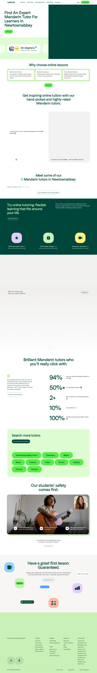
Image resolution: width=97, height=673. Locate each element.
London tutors (81, 640)
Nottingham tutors (82, 655)
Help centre (66, 640)
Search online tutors (13, 218)
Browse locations (39, 651)
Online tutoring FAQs (54, 643)
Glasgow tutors (81, 649)
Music (18, 462)
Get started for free (48, 580)
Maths (66, 455)
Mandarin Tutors (17, 187)
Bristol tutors (81, 659)
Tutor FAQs (52, 653)
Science (33, 462)
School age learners (40, 2)
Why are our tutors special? (15, 394)
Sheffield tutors (81, 657)
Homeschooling (39, 647)
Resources (57, 2)
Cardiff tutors (81, 664)
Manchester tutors (82, 643)
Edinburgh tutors (82, 661)
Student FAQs (52, 640)
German (34, 469)
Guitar (47, 462)
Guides (65, 647)
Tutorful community (68, 643)
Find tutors (9, 187)
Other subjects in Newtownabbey (21, 441)
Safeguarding (67, 649)
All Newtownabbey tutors (26, 455)
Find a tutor (8, 31)
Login (78, 2)
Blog (65, 645)
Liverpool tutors (81, 651)
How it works (30, 2)
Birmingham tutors (82, 645)
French (62, 462)
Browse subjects (39, 649)
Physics (19, 469)
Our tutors (22, 2)
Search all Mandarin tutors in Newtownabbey (48, 192)
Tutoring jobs (52, 651)
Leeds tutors (81, 647)
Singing (76, 462)
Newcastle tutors (82, 653)
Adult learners (50, 2)
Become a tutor (53, 649)
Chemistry (50, 455)
